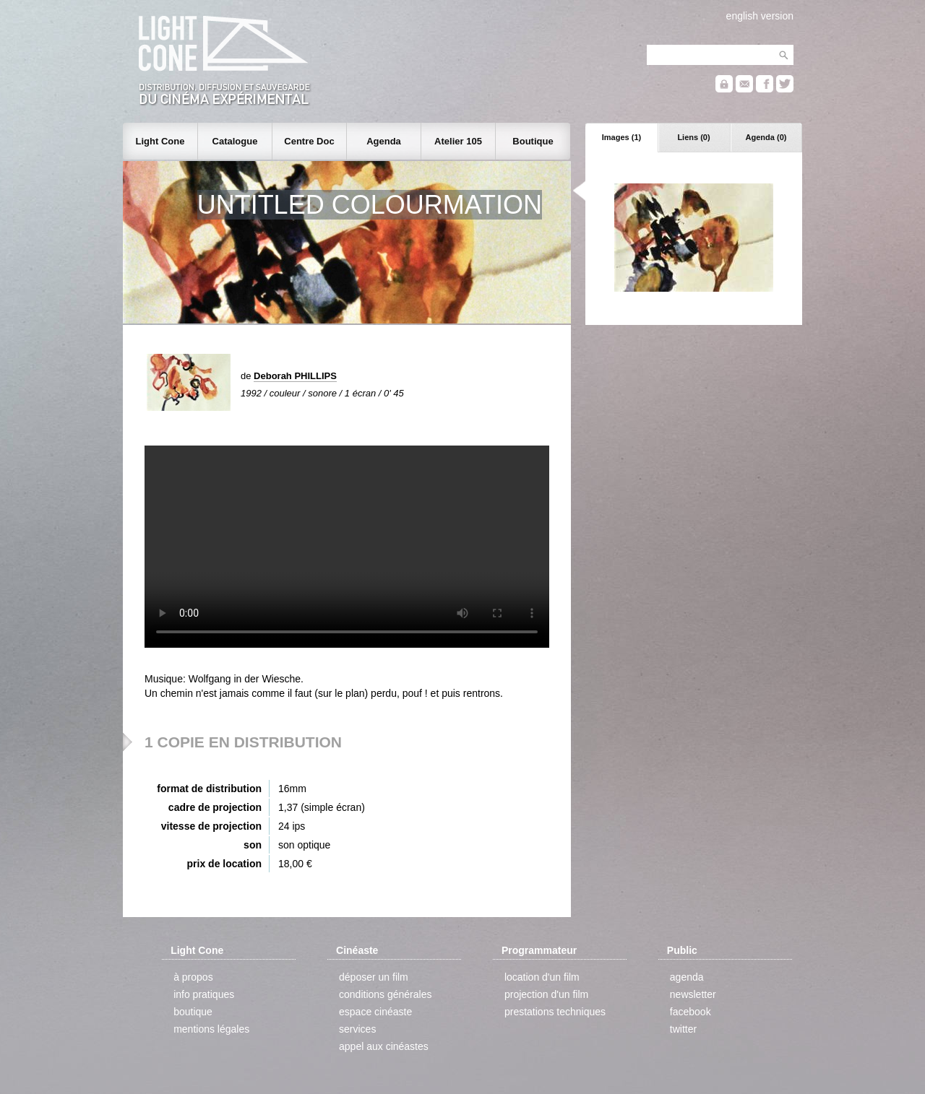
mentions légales (211, 1029)
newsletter (693, 994)
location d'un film (542, 977)
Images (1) (621, 137)
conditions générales (385, 994)
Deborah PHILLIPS (295, 375)
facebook (690, 1011)
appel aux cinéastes (384, 1046)
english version (759, 16)
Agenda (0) (766, 137)
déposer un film (373, 977)
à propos (192, 977)
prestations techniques (555, 1011)
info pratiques (203, 994)
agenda (687, 977)
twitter (683, 1029)
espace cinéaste (375, 1011)
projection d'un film (546, 994)
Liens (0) (693, 137)
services (357, 1029)
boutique (192, 1011)
